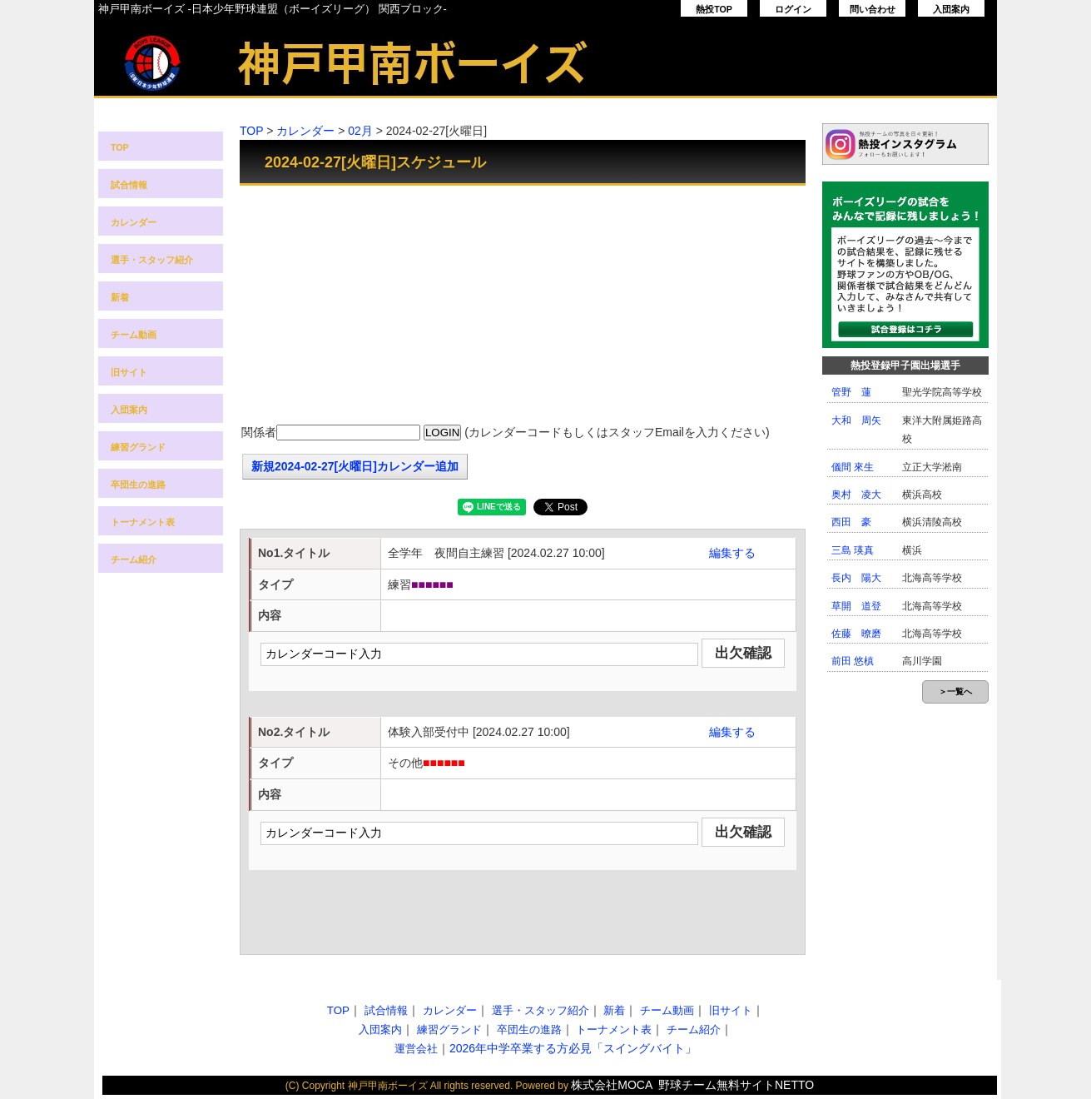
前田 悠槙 (852, 661)
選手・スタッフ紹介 (152, 260)
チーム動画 (133, 335)
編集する (732, 552)
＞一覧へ (955, 691)
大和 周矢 (856, 420)
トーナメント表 (143, 522)
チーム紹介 (133, 559)
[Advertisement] (523, 306)
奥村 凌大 (856, 494)
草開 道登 (856, 606)
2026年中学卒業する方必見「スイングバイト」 (573, 1048)
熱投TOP (714, 9)
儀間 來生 (852, 467)
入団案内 (951, 9)
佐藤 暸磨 (856, 633)
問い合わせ (872, 9)
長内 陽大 (856, 578)
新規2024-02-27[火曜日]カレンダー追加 (355, 466)
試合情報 (129, 185)
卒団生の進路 (138, 485)
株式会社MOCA (611, 1085)
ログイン (793, 9)
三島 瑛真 (852, 550)
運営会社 (416, 1048)
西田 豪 (851, 522)
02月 (360, 130)
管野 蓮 (851, 392)
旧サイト (129, 372)
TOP (120, 147)
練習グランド (138, 447)
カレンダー (133, 222)
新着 (120, 297)
